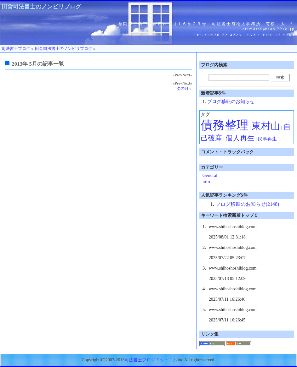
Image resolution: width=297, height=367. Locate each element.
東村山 (266, 126)
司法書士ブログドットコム (150, 360)
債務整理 (224, 125)
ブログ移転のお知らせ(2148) (247, 204)
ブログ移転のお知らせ (230, 101)
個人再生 (240, 138)
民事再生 (267, 138)
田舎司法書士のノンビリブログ (41, 6)
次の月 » (184, 88)
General (210, 175)
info (206, 181)
